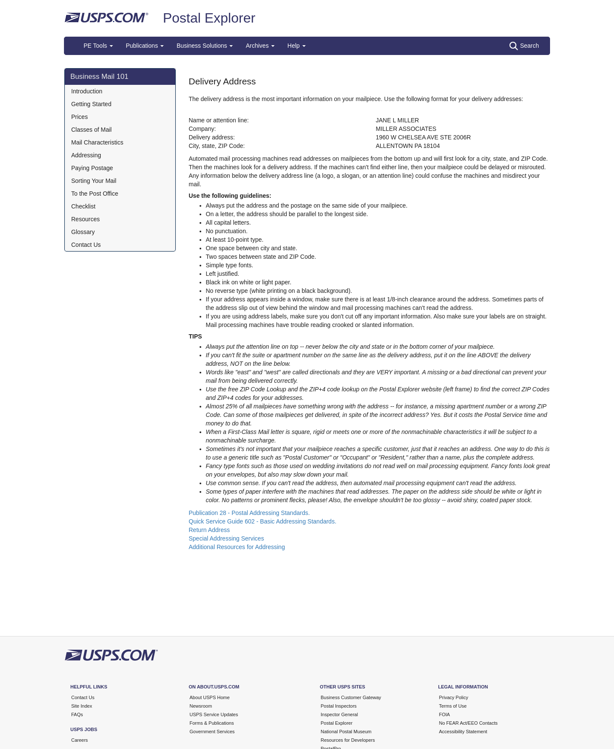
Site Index (81, 706)
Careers (79, 740)
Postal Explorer (209, 18)
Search (524, 46)
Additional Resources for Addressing (237, 547)
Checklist (83, 206)
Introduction (86, 91)
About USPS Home (210, 697)
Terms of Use (453, 706)
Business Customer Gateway (351, 697)
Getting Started (91, 104)
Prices (79, 116)
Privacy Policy (453, 697)
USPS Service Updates (214, 714)
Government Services (212, 731)
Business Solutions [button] (205, 45)
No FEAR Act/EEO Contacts (468, 723)
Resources (85, 219)
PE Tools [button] (98, 45)
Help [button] (296, 45)
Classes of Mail (91, 129)
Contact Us (86, 244)
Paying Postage (92, 168)
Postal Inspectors (338, 706)
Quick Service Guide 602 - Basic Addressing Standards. (262, 521)
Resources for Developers (348, 740)
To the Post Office (94, 193)
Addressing (86, 155)
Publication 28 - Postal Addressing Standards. (249, 512)
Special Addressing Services (226, 538)
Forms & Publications (212, 723)
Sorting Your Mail (93, 180)
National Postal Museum (346, 731)
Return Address (209, 529)
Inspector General (339, 714)
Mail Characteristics (97, 142)
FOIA (444, 714)
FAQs (77, 714)
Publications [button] (145, 45)
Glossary (83, 231)
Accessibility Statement (463, 731)
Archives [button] (260, 45)
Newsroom (201, 706)
